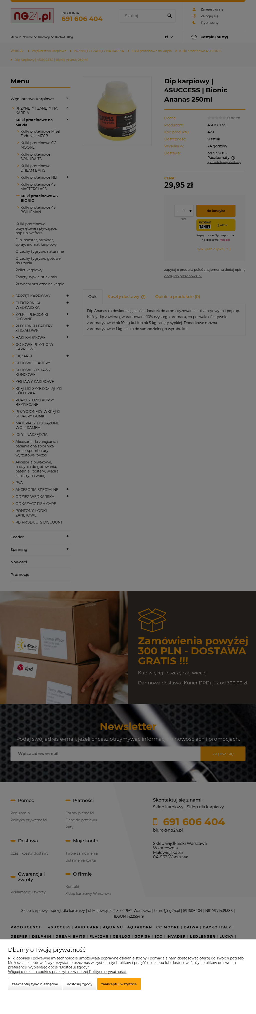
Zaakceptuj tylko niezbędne (35, 984)
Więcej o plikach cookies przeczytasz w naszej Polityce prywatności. (67, 971)
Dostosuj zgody (79, 984)
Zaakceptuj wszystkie (119, 984)
